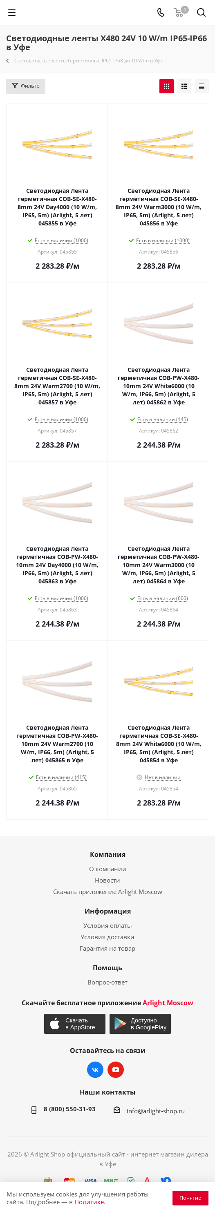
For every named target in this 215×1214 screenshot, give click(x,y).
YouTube (116, 1070)
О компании (107, 869)
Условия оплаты (107, 925)
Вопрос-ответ (107, 982)
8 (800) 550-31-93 (70, 1109)
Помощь (107, 967)
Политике (89, 1202)
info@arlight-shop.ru (156, 1111)
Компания (107, 854)
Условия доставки (107, 937)
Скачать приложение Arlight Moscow (107, 891)
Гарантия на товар (107, 948)
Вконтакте (95, 1070)
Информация (108, 911)
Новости (107, 880)
